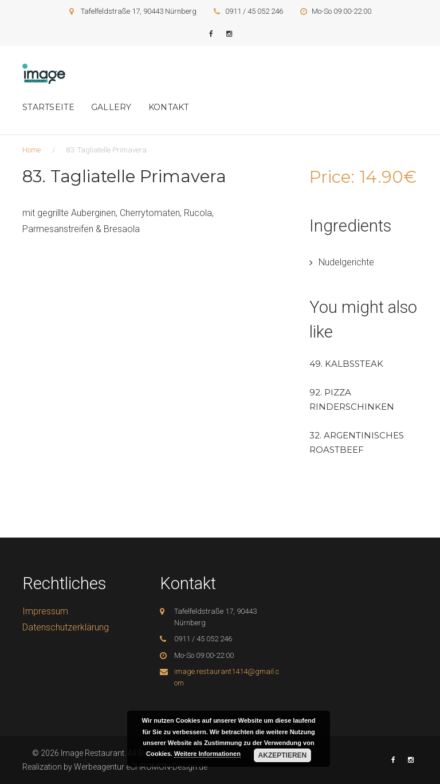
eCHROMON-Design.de (166, 766)
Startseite (48, 107)
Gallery (111, 107)
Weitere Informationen (207, 753)
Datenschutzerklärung (65, 627)
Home (31, 150)
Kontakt (168, 107)
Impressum (45, 611)
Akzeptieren (282, 755)
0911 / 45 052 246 (254, 11)
